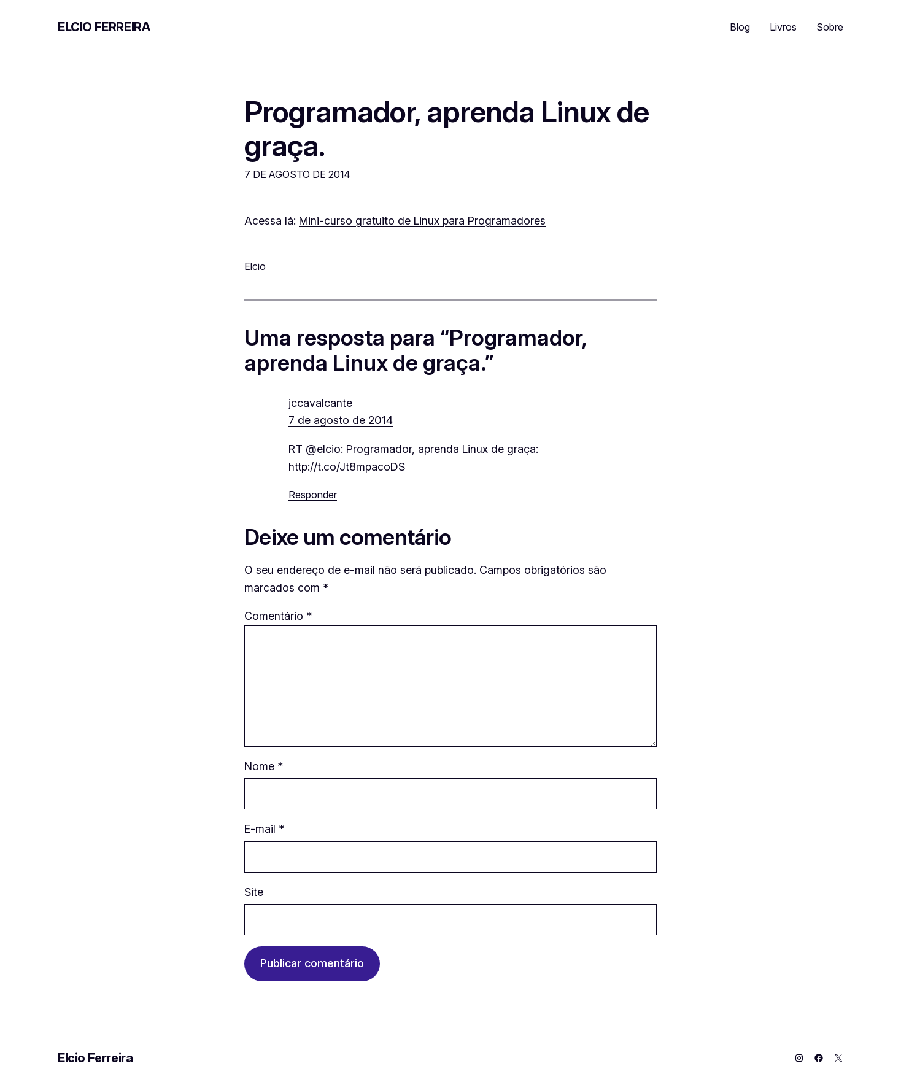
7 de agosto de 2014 (340, 420)
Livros (783, 27)
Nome (263, 766)
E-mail (264, 828)
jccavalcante (320, 402)
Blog (740, 27)
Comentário (278, 615)
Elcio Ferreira (104, 27)
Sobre (829, 27)
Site (253, 892)
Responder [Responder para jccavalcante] (312, 494)
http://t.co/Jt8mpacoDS (346, 466)
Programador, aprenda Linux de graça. (446, 128)
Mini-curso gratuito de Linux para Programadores (422, 220)
